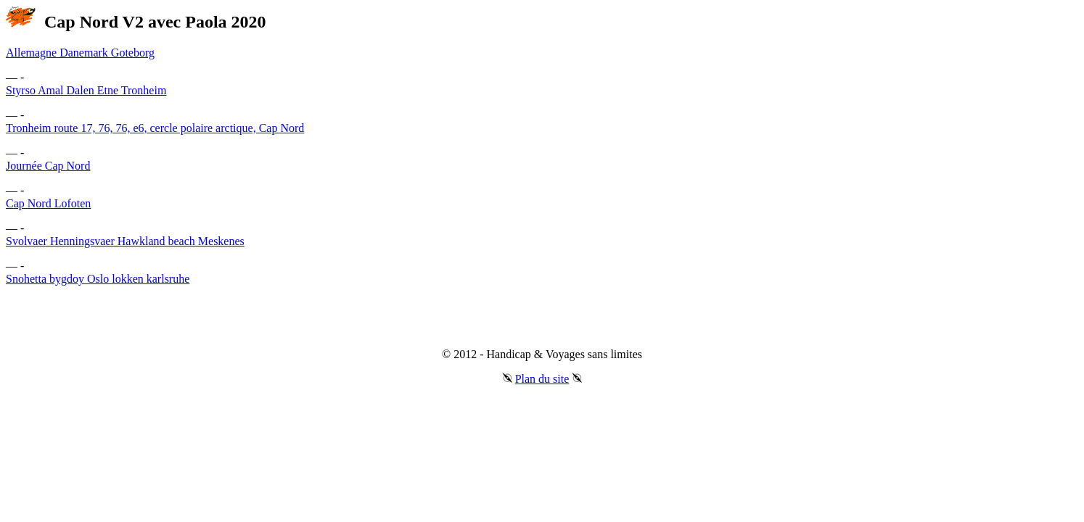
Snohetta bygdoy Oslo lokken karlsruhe (97, 279)
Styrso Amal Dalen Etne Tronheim (86, 90)
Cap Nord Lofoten (48, 203)
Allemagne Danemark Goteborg (80, 52)
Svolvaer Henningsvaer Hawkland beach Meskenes (125, 241)
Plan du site (542, 379)
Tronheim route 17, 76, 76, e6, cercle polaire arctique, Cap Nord (155, 128)
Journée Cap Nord (48, 166)
